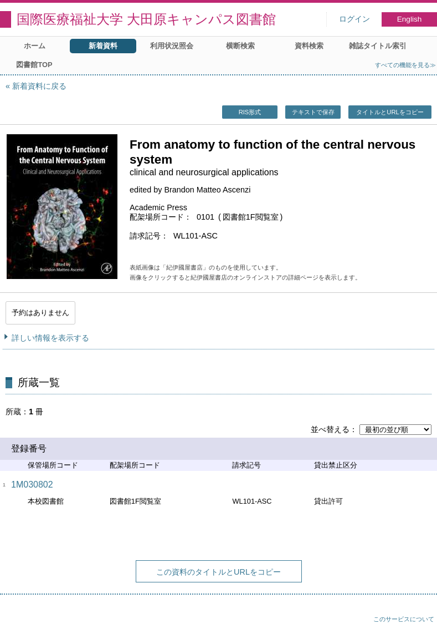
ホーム (34, 46)
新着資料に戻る (39, 86)
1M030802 (32, 484)
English (409, 19)
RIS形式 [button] (250, 112)
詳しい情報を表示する (50, 337)
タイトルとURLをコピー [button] (389, 112)
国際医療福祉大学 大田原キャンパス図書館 (146, 19)
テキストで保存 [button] (313, 112)
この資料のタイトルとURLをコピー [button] (218, 571)
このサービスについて (403, 619)
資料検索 (309, 46)
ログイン (354, 19)
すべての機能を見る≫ (405, 65)
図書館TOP (34, 64)
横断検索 (240, 46)
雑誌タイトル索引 (378, 46)
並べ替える (330, 429)
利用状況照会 (171, 46)
